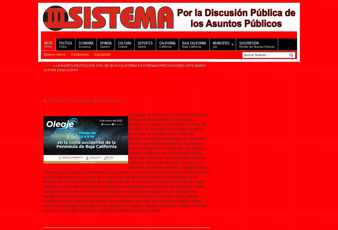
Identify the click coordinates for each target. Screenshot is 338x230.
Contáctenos (79, 54)
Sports (145, 44)
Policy (65, 44)
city (221, 44)
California (167, 44)
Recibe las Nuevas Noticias (257, 44)
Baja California (194, 44)
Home (48, 44)
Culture (124, 44)
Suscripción (102, 54)
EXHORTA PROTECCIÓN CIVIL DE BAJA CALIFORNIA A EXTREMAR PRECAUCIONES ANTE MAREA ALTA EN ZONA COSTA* (124, 88)
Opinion (105, 44)
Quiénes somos (54, 54)
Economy (86, 44)
